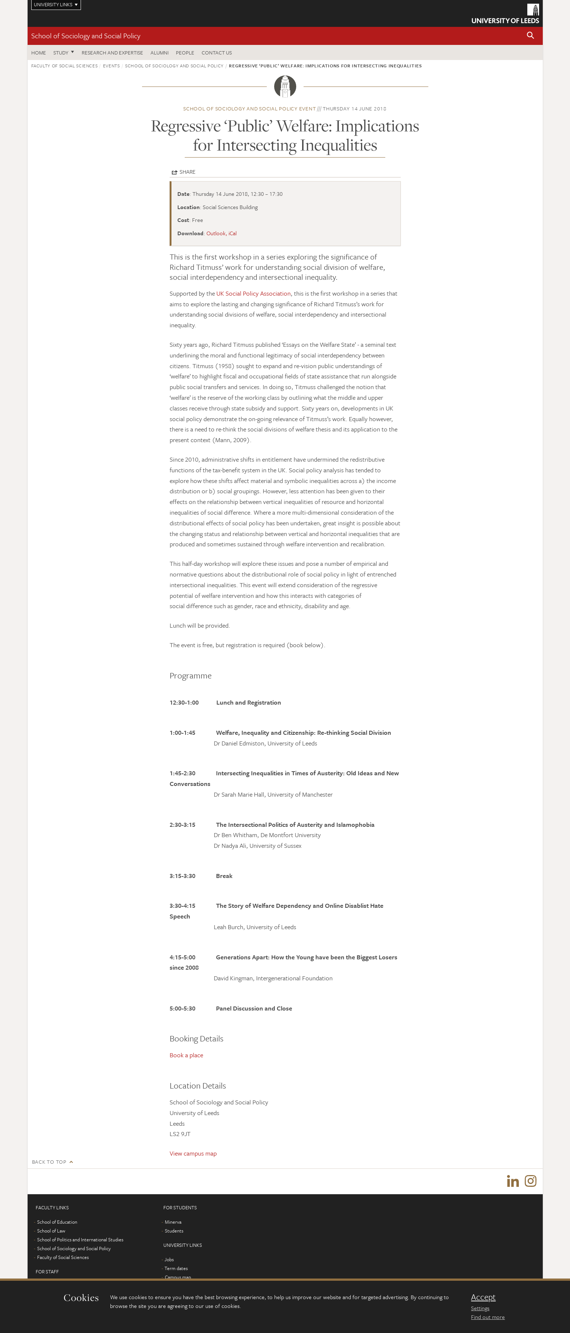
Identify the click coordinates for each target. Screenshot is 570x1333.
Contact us (217, 52)
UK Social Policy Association (253, 293)
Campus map (178, 1277)
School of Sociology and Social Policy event (249, 108)
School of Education (57, 1222)
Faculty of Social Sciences (64, 65)
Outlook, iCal (221, 233)
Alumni (160, 52)
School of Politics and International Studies (80, 1240)
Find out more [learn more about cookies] (488, 1317)
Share (187, 171)
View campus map (193, 1153)
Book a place (186, 1054)
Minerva (173, 1222)
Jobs (169, 1259)
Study (60, 52)
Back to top (49, 1162)
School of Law (51, 1231)
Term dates (176, 1268)
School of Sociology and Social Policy (85, 35)
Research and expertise (112, 52)
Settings (480, 1308)
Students (174, 1231)
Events (111, 65)
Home (38, 52)
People (185, 52)
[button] (530, 35)
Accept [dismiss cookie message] (483, 1297)
